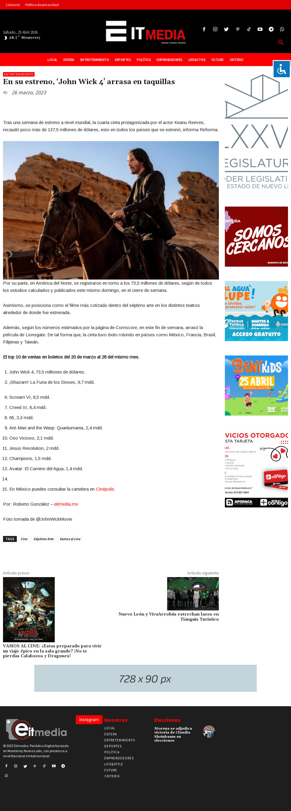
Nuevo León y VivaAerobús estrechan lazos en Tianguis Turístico (168, 617)
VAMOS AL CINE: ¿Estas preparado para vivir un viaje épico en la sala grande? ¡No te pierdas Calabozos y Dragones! (52, 651)
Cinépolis (105, 489)
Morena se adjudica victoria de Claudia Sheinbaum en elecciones (173, 734)
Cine (23, 539)
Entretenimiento (19, 74)
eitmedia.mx (66, 504)
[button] (281, 42)
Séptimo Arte (43, 539)
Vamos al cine (70, 539)
